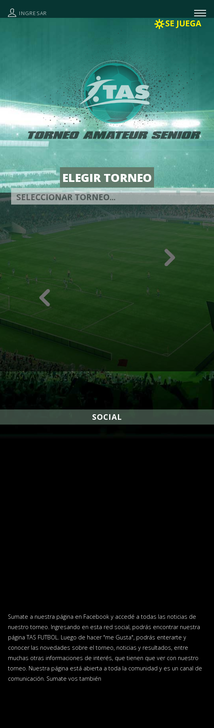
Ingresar (33, 13)
